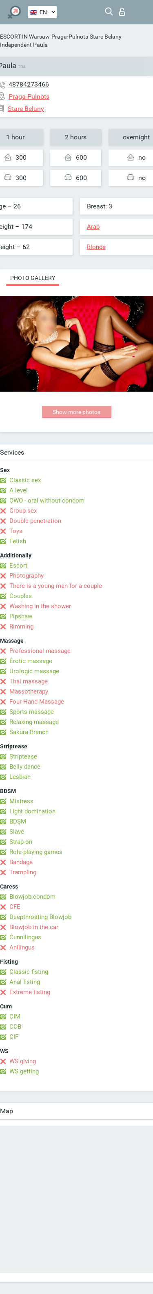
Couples (20, 596)
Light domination (32, 811)
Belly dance (24, 766)
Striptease (23, 756)
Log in (122, 11)
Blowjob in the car (33, 927)
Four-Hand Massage (36, 701)
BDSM (17, 821)
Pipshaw (20, 616)
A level (18, 490)
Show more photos (76, 412)
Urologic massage (34, 671)
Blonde (96, 247)
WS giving (22, 1061)
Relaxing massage (34, 722)
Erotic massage (30, 661)
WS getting (24, 1071)
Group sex (23, 510)
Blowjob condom (32, 896)
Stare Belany (106, 36)
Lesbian (20, 776)
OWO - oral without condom (46, 500)
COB (15, 1026)
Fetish (17, 541)
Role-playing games (35, 852)
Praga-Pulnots (69, 36)
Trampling (22, 872)
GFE (14, 906)
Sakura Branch (29, 732)
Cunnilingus (25, 937)
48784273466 (29, 84)
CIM (14, 1016)
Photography (26, 575)
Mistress (21, 801)
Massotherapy (28, 691)
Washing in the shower (40, 606)
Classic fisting (28, 971)
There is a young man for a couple (55, 586)
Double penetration (35, 521)
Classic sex (25, 480)
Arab (93, 226)
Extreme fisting (29, 992)
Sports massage (31, 711)
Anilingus (22, 947)
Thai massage (28, 681)
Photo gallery (32, 278)
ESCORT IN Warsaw (25, 36)
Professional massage (40, 651)
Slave (16, 831)
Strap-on (20, 841)
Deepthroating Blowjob (40, 917)
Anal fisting (24, 982)
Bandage (21, 862)
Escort (18, 565)
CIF (13, 1036)
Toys (15, 531)
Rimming (21, 626)
